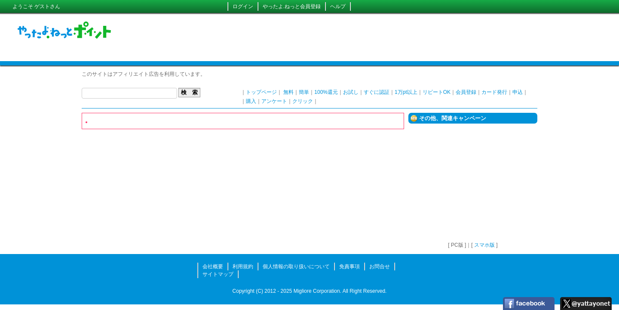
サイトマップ (217, 274)
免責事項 (349, 267)
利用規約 (243, 267)
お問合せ (379, 267)
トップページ (261, 92)
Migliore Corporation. (317, 291)
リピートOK (436, 92)
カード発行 (494, 92)
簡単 (304, 92)
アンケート (274, 101)
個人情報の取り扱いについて (296, 267)
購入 (251, 101)
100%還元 (326, 92)
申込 (517, 92)
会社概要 (212, 267)
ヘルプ (338, 6)
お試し (351, 92)
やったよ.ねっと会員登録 (292, 6)
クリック (302, 101)
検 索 (189, 92)
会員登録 (466, 92)
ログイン (243, 6)
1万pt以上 (406, 92)
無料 (288, 92)
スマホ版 (484, 245)
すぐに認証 (376, 92)
